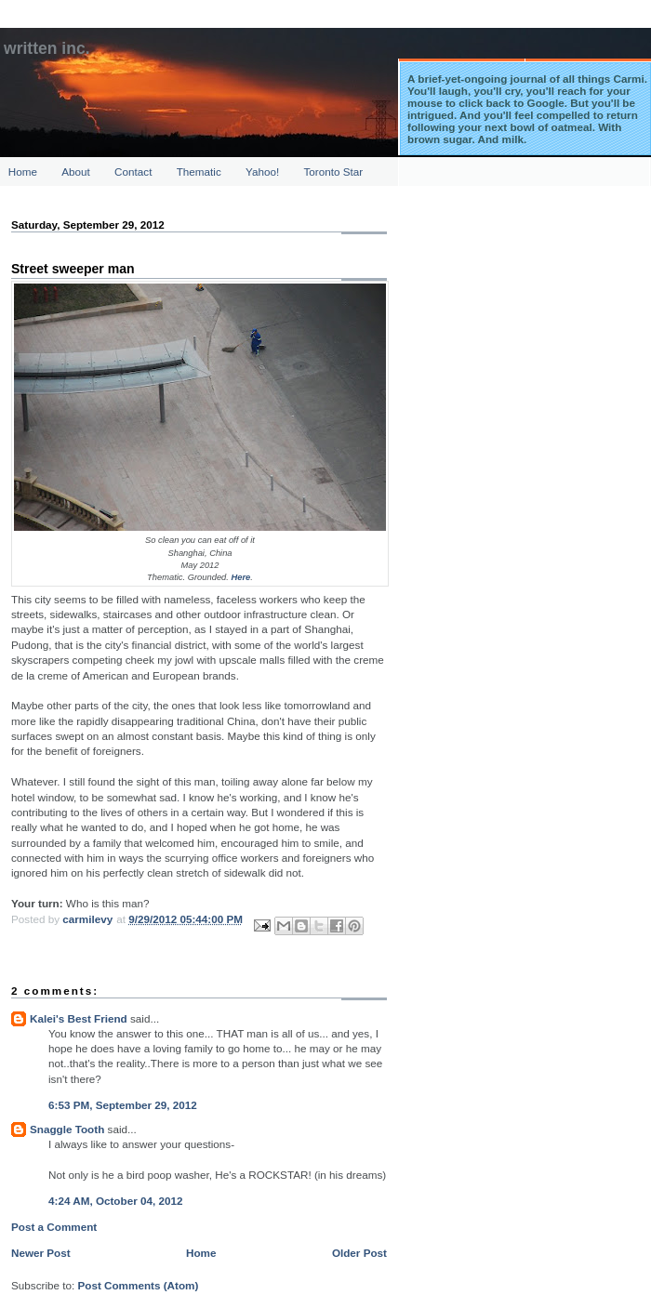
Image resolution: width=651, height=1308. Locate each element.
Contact (133, 171)
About (75, 171)
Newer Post (41, 1253)
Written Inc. (47, 48)
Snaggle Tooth (67, 1129)
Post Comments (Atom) (137, 1285)
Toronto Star (334, 171)
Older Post (359, 1253)
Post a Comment (54, 1227)
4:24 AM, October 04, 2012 (115, 1201)
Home (22, 171)
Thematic (199, 171)
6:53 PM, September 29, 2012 (122, 1105)
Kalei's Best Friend (78, 1018)
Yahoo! (262, 171)
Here (240, 577)
